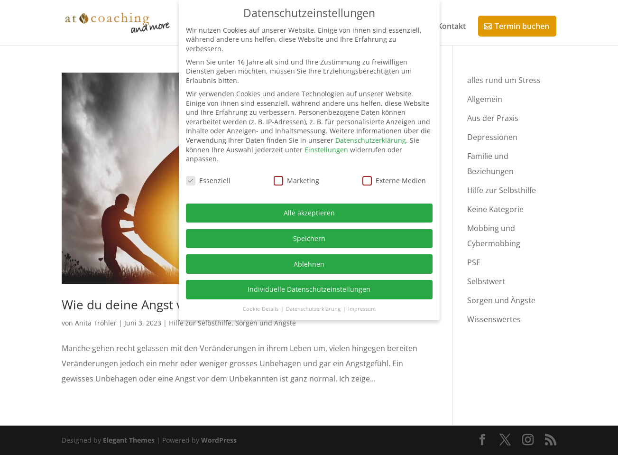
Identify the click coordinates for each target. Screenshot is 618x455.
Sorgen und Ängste (265, 322)
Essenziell (208, 180)
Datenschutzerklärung (370, 140)
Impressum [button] (362, 309)
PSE (473, 262)
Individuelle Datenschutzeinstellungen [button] (309, 289)
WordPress (219, 440)
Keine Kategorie (495, 209)
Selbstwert (486, 281)
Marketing (296, 180)
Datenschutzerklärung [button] (314, 309)
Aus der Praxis (492, 118)
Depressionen (492, 137)
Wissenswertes (494, 319)
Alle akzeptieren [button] (309, 212)
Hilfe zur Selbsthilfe (200, 322)
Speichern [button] (309, 238)
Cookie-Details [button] (261, 309)
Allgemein (484, 99)
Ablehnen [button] (309, 264)
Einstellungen (326, 149)
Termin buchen (522, 26)
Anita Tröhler (96, 322)
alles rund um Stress (504, 80)
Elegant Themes (129, 440)
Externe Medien (394, 180)
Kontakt (451, 27)
